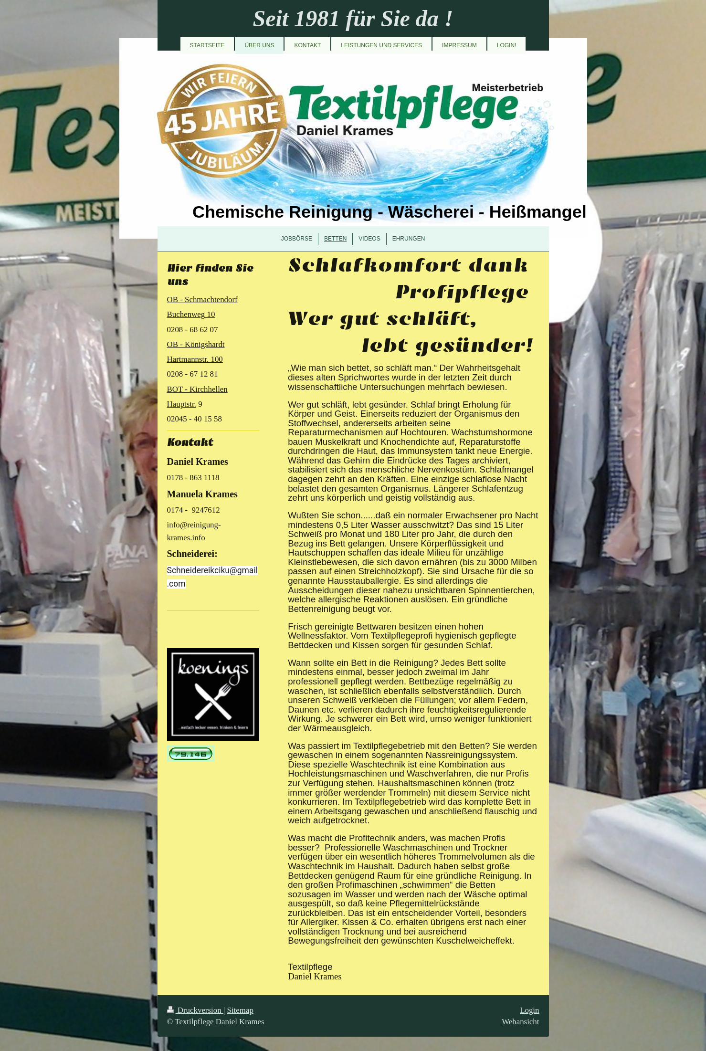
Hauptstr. (181, 404)
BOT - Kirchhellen (197, 389)
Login (529, 1010)
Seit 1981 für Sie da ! (353, 18)
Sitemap (240, 1010)
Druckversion (195, 1010)
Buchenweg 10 (191, 314)
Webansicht (520, 1021)
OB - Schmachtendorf (202, 299)
